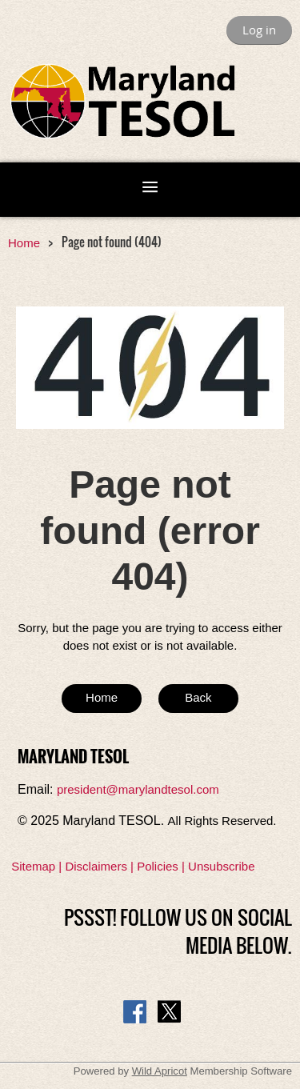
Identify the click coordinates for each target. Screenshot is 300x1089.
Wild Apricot (159, 1071)
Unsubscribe (221, 866)
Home (24, 243)
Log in (259, 30)
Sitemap (33, 866)
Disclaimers (96, 866)
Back (198, 697)
